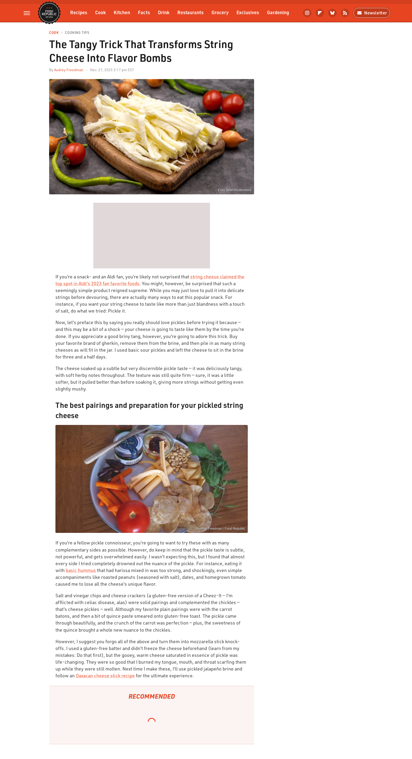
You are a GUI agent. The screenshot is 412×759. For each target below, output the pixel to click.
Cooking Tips (77, 32)
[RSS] (345, 13)
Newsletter (371, 12)
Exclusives (247, 12)
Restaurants (190, 12)
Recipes (78, 12)
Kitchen (122, 12)
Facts (144, 12)
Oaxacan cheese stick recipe (105, 675)
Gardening (278, 12)
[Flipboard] (320, 13)
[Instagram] (307, 13)
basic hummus (81, 570)
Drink (163, 12)
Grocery (220, 12)
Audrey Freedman (68, 69)
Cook (100, 12)
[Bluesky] (332, 13)
